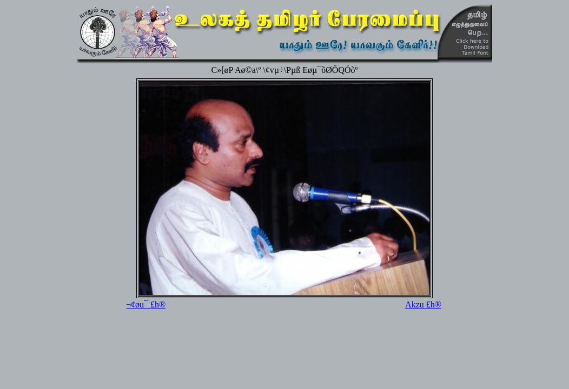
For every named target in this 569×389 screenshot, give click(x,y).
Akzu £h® (423, 304)
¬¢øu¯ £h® (146, 304)
